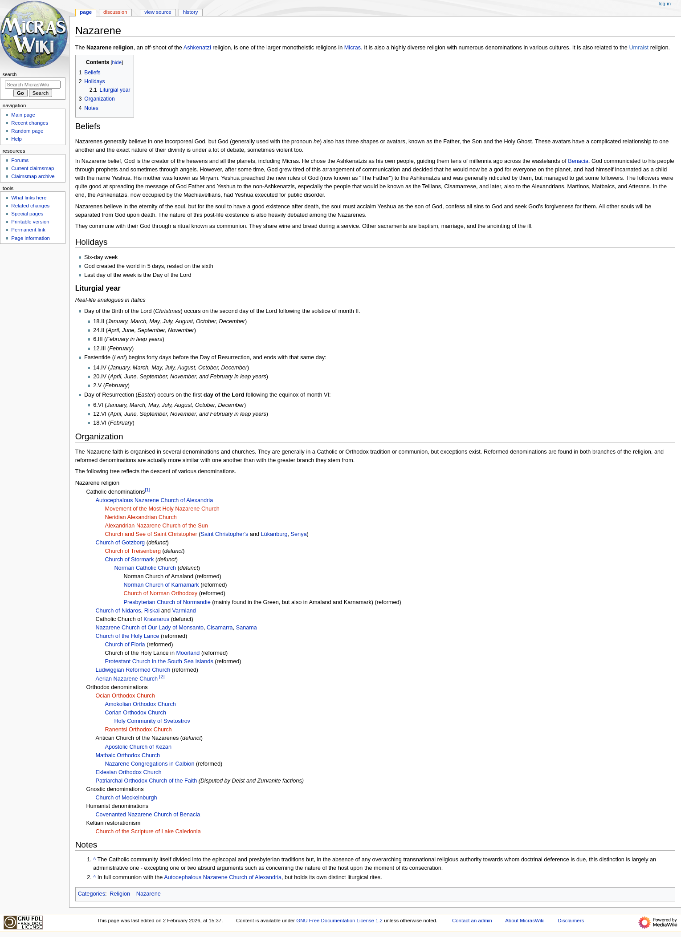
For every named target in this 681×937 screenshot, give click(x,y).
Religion (120, 894)
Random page (27, 131)
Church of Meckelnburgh (126, 798)
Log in (665, 3)
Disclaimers (571, 920)
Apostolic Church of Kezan (138, 747)
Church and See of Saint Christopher (151, 534)
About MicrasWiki (524, 920)
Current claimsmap (32, 168)
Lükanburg (274, 534)
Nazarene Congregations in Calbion (149, 764)
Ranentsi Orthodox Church (138, 729)
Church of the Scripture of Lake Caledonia (147, 831)
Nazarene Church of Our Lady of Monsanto (149, 628)
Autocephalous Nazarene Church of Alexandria (154, 500)
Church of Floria (125, 644)
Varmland (184, 611)
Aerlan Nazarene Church (126, 679)
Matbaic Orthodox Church (127, 755)
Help (16, 139)
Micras (352, 48)
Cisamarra (220, 628)
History (190, 12)
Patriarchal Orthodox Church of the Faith (146, 781)
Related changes (30, 205)
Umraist (638, 48)
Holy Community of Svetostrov (152, 721)
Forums (20, 160)
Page (86, 12)
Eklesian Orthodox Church (128, 772)
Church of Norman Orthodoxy (160, 593)
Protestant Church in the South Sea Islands (159, 661)
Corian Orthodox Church (135, 713)
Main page (23, 115)
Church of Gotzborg (120, 542)
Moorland (188, 653)
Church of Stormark (129, 559)
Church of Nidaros (118, 611)
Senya (299, 534)
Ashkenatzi (197, 48)
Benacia (578, 161)
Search (10, 74)
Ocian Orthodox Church (125, 696)
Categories (91, 894)
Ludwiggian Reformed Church (132, 670)
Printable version (30, 221)
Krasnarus (156, 619)
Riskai (152, 611)
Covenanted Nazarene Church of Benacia (147, 814)
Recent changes (29, 123)
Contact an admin (472, 920)
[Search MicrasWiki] (33, 85)
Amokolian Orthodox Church (140, 704)
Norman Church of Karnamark (161, 585)
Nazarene (148, 894)
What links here (28, 197)
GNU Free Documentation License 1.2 (339, 920)
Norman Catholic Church (145, 568)
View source (157, 12)
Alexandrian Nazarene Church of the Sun (156, 526)
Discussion (115, 12)
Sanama (246, 628)
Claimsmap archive (32, 176)
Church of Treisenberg (133, 551)
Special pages (27, 213)
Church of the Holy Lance (127, 636)
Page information (30, 238)
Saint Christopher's (225, 534)
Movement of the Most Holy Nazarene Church (162, 509)
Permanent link (28, 229)
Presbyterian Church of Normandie (166, 602)
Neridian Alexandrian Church (141, 517)
